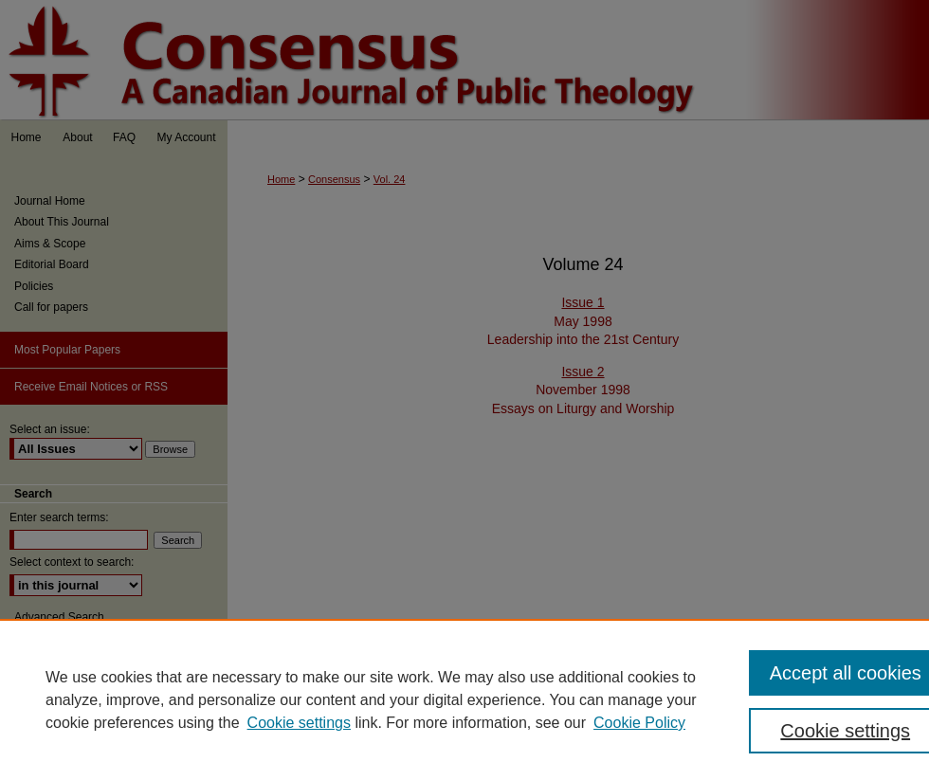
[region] (464, 699)
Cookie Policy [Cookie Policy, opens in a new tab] (639, 723)
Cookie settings (299, 723)
